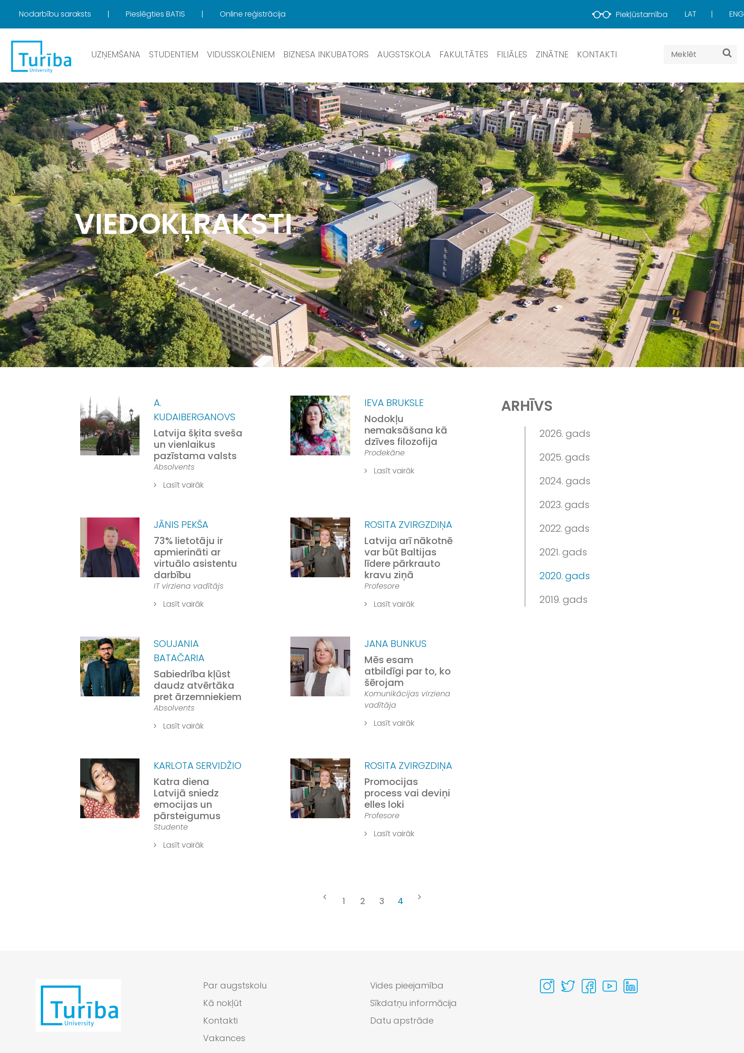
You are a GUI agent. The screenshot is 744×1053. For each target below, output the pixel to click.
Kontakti (597, 54)
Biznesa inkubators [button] (326, 54)
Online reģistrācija (253, 14)
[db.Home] (40, 56)
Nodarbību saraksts (56, 14)
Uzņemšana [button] (115, 54)
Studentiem (173, 54)
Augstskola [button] (404, 54)
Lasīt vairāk (179, 485)
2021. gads (563, 552)
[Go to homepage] (78, 1014)
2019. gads (563, 599)
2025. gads (564, 457)
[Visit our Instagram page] (547, 986)
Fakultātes (463, 54)
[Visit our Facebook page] (589, 986)
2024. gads (564, 481)
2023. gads (564, 504)
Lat (691, 14)
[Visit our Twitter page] (568, 986)
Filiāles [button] (512, 54)
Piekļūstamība (630, 14)
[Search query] (700, 54)
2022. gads (564, 528)
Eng (736, 14)
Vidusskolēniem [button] (241, 54)
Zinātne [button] (552, 54)
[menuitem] (71, 14)
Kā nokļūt (222, 1003)
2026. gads (564, 433)
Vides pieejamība (407, 985)
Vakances (224, 1038)
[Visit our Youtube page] (610, 986)
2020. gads (564, 575)
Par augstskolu (235, 985)
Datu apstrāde (402, 1020)
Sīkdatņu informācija (413, 1003)
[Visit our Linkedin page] (630, 986)
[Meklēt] (727, 52)
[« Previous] (324, 902)
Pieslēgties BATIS (156, 14)
